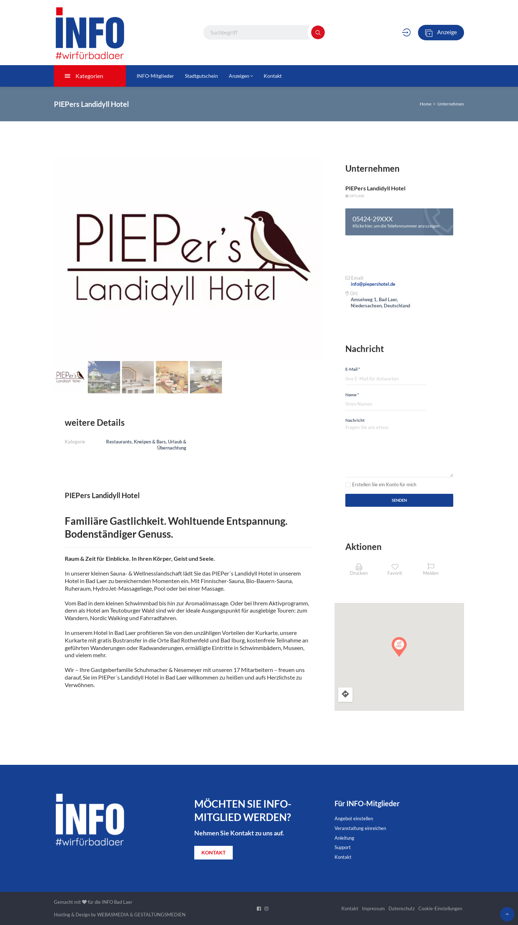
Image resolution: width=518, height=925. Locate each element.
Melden (431, 569)
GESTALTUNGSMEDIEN (160, 914)
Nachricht (355, 420)
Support (343, 847)
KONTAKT (213, 852)
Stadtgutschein (201, 76)
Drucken (359, 569)
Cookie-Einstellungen (440, 908)
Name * (352, 394)
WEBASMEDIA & (115, 914)
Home (425, 104)
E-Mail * (352, 369)
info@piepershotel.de (373, 284)
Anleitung (344, 838)
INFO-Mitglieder (155, 76)
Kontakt (273, 76)
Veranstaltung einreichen (360, 828)
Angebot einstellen (354, 818)
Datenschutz (401, 908)
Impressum (373, 908)
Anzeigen (241, 76)
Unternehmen (450, 104)
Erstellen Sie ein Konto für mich (384, 484)
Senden (399, 500)
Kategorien (84, 76)
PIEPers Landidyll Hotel (375, 188)
